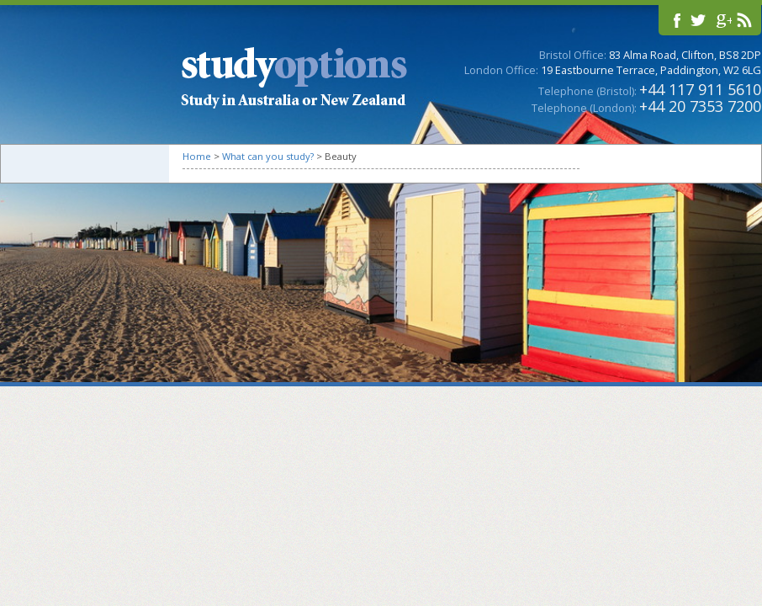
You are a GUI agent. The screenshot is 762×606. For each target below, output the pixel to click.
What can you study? (268, 156)
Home (197, 156)
